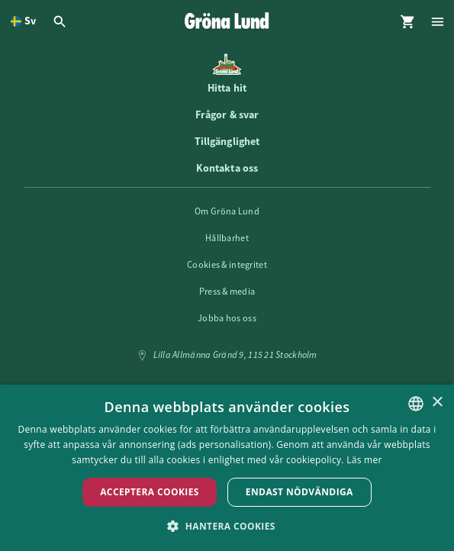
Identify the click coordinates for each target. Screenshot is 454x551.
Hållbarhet (227, 238)
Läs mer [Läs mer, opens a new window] (364, 459)
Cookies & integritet (227, 265)
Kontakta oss (227, 168)
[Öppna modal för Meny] (438, 21)
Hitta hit (227, 88)
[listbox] (415, 403)
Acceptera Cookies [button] (149, 491)
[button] (227, 525)
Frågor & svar (227, 114)
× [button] (437, 402)
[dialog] (227, 468)
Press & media (227, 291)
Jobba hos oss (227, 318)
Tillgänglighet (227, 141)
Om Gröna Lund (227, 211)
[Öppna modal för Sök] (62, 21)
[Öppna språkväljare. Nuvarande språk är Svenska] (23, 21)
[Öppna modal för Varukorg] (407, 21)
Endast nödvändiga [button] (299, 491)
